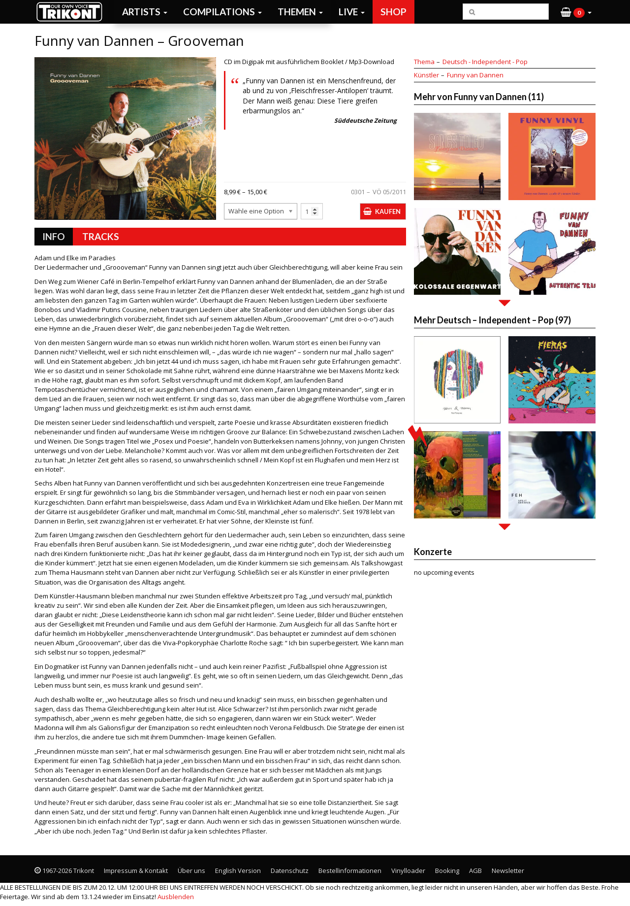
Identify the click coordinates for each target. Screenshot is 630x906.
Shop (393, 11)
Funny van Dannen (475, 74)
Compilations (222, 11)
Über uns (191, 870)
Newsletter (508, 870)
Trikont (72, 11)
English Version (238, 870)
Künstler (426, 74)
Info (53, 236)
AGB (475, 870)
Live (352, 11)
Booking (447, 870)
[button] (576, 12)
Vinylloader (408, 870)
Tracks (100, 236)
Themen (300, 11)
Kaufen (388, 211)
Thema (424, 61)
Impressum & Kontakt (136, 870)
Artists (144, 11)
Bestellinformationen (349, 870)
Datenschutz (290, 870)
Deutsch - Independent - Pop (485, 61)
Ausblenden (176, 896)
